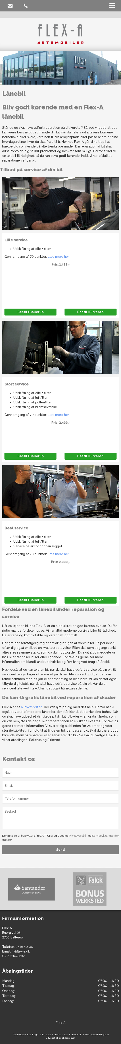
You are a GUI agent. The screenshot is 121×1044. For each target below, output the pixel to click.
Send (60, 849)
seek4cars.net (67, 1038)
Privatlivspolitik (78, 835)
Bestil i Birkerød (90, 312)
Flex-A (60, 1023)
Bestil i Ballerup (30, 312)
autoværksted (31, 707)
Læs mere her (58, 256)
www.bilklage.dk (100, 1034)
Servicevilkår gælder (105, 835)
